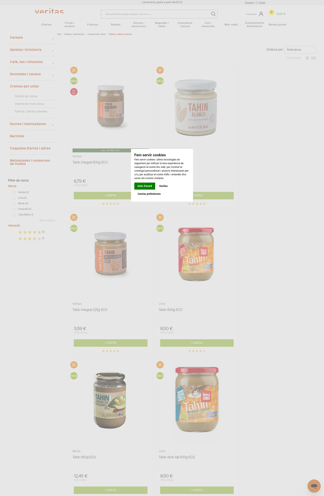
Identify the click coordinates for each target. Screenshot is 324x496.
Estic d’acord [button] (145, 186)
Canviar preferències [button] (149, 193)
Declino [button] (163, 186)
